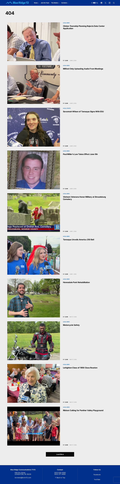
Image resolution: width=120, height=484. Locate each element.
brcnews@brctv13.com (23, 477)
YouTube (97, 479)
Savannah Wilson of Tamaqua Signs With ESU (83, 111)
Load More (60, 454)
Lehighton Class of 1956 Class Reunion (80, 368)
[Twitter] (105, 3)
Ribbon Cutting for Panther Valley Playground (83, 410)
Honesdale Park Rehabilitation (76, 282)
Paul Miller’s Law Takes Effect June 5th (80, 154)
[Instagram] (109, 3)
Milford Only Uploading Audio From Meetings (83, 69)
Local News (66, 23)
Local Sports (67, 108)
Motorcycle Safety (71, 325)
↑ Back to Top (60, 477)
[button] (94, 2)
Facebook (97, 474)
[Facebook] (101, 3)
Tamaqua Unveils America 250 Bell (78, 239)
